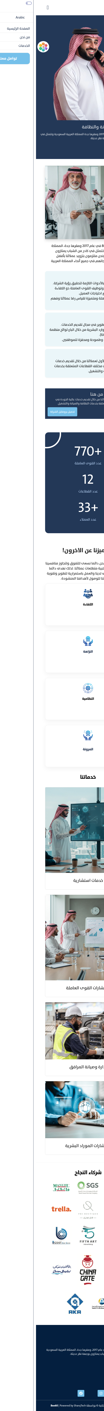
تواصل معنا (92, 148)
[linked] (85, 1393)
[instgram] (65, 1393)
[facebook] (45, 1393)
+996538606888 (85, 1372)
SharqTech (44, 1405)
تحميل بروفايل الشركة (26, 411)
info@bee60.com (85, 1379)
